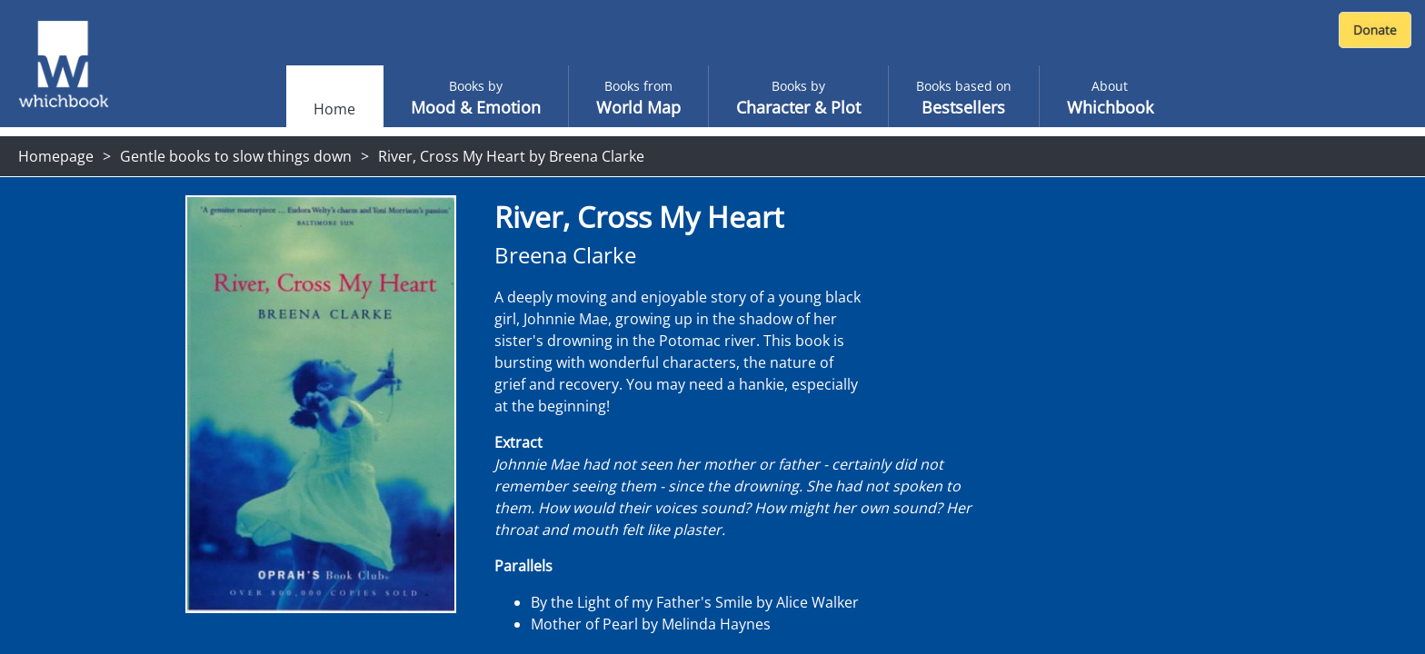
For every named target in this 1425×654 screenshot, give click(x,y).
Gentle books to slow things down (236, 156)
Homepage (56, 156)
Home (334, 109)
